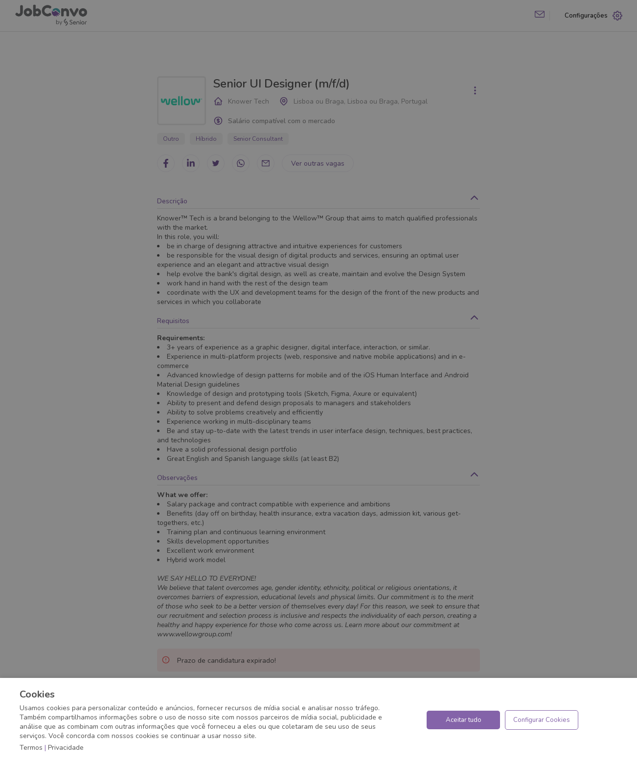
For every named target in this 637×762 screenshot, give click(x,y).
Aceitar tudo (463, 720)
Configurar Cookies (541, 720)
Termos (31, 747)
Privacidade (66, 747)
